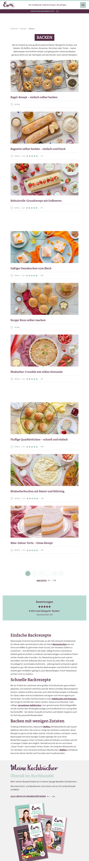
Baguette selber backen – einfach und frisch (38, 148)
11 (54, 573)
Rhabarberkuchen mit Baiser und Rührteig (37, 491)
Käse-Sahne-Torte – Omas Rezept (32, 543)
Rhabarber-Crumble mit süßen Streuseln (37, 371)
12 (61, 573)
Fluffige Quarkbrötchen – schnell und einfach (39, 439)
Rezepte (23, 29)
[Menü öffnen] (83, 5)
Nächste (46, 580)
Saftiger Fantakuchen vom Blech (31, 268)
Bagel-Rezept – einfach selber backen (34, 97)
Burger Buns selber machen (28, 320)
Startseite (14, 29)
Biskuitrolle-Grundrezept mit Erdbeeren (36, 200)
